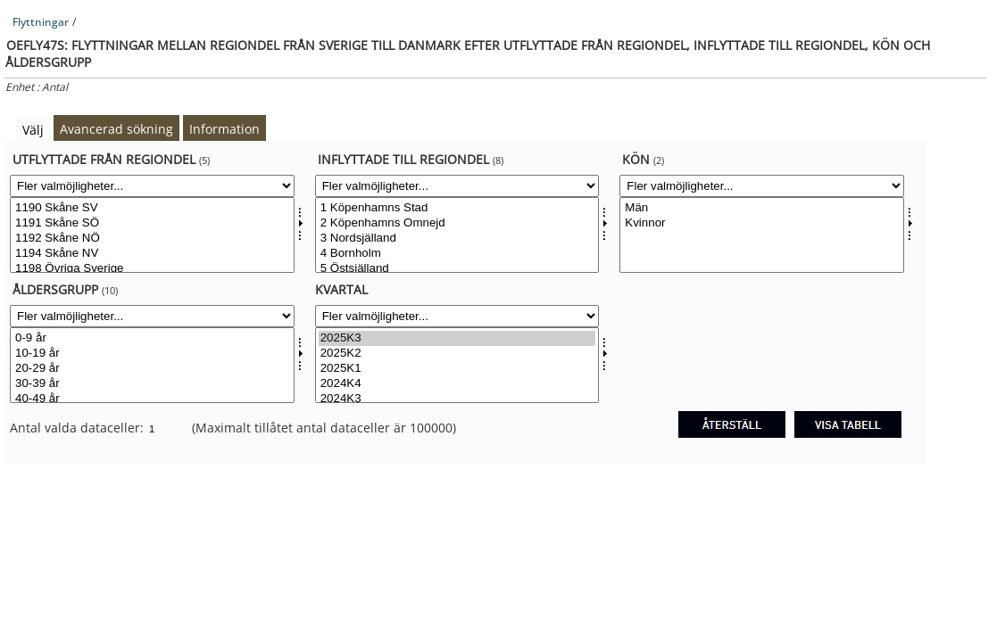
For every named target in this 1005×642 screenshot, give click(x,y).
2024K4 (457, 383)
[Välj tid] (457, 365)
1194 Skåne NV (152, 253)
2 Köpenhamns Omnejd (457, 223)
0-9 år (152, 338)
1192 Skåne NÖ (152, 238)
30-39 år (152, 383)
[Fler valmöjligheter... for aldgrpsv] (152, 316)
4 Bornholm (457, 253)
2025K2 (457, 353)
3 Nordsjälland (457, 238)
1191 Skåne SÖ (152, 223)
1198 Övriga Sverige (152, 268)
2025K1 (457, 368)
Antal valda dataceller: (78, 427)
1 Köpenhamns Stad (457, 208)
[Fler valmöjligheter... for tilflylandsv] (457, 186)
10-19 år (152, 353)
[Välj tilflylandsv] (457, 235)
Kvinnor (762, 223)
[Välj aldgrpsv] (152, 365)
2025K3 (457, 338)
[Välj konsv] (761, 235)
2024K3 (457, 399)
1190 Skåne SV (152, 208)
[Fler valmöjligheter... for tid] (457, 316)
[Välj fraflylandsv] (152, 235)
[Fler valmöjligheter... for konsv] (761, 186)
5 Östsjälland (457, 268)
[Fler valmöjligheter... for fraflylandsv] (152, 186)
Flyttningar (40, 21)
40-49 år (152, 399)
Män (762, 208)
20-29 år (152, 368)
